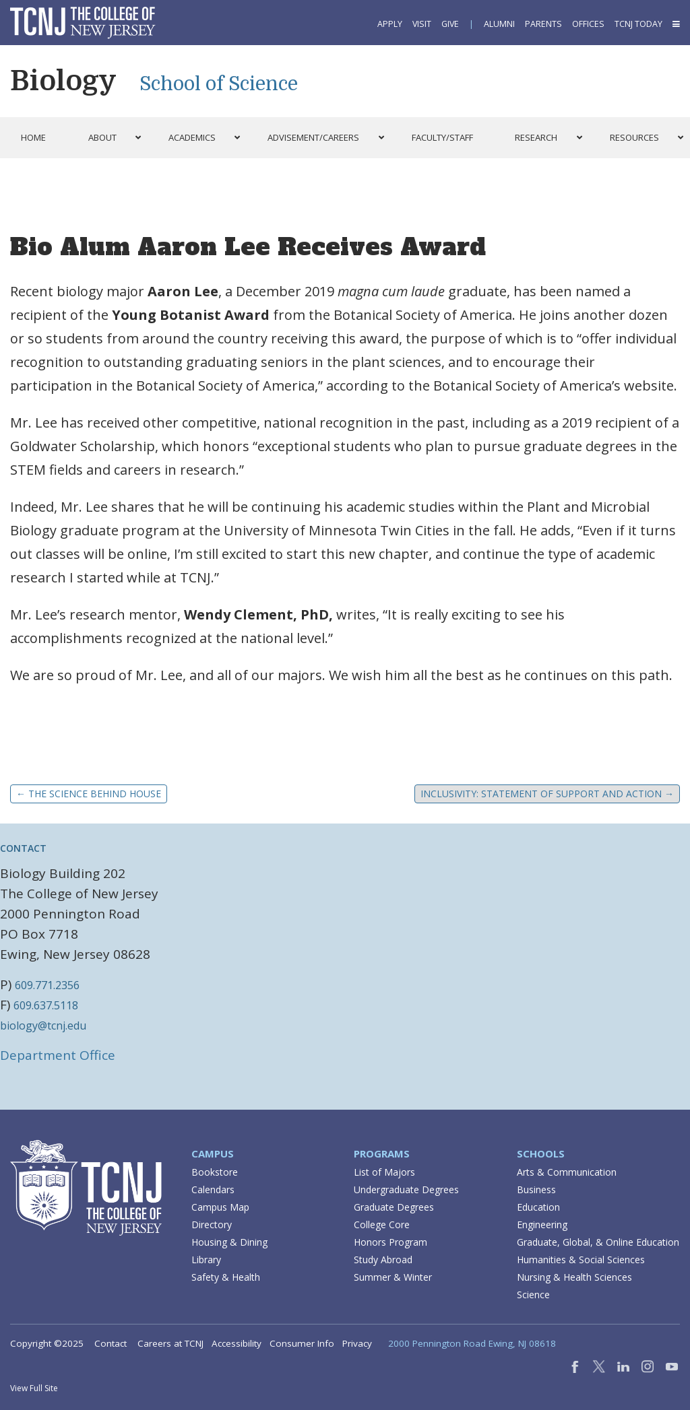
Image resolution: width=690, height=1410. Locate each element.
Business (536, 1189)
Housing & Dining (229, 1242)
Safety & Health (225, 1277)
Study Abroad (383, 1259)
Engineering (542, 1224)
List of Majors (384, 1172)
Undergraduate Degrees (406, 1189)
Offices (588, 24)
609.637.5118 (45, 1005)
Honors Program (390, 1242)
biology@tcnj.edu (43, 1025)
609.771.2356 (47, 985)
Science (533, 1294)
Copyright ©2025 (47, 1343)
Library (206, 1259)
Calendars (212, 1189)
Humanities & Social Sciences (581, 1259)
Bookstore (214, 1172)
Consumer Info (302, 1343)
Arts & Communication (567, 1172)
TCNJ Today (638, 24)
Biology (63, 81)
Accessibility (236, 1343)
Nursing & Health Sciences (574, 1277)
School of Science (218, 84)
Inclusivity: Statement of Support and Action (547, 793)
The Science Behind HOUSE (88, 793)
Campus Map (220, 1207)
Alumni (499, 24)
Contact (110, 1343)
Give (450, 24)
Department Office (57, 1055)
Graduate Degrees (394, 1207)
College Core (382, 1224)
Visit (421, 24)
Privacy (357, 1343)
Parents (543, 24)
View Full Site (34, 1388)
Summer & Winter (393, 1277)
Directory (211, 1224)
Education (538, 1207)
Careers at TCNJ (170, 1343)
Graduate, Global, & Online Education (598, 1242)
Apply (389, 24)
